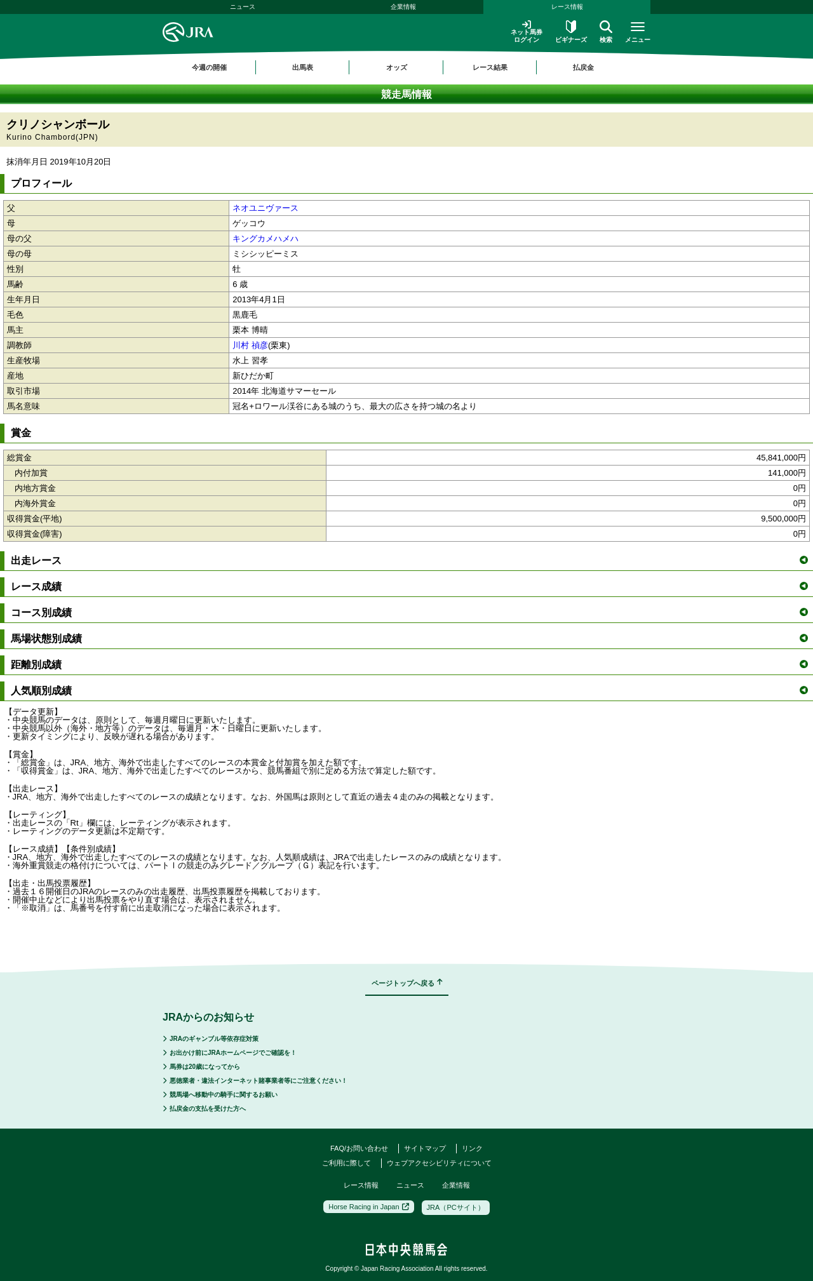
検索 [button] (606, 31)
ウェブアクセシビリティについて (439, 1163)
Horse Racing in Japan (368, 1207)
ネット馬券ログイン (526, 31)
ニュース (242, 6)
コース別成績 (409, 612)
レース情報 (567, 6)
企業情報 (403, 6)
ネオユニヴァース (265, 208)
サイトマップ (425, 1148)
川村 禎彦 (250, 345)
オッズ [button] (396, 67)
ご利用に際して (346, 1163)
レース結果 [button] (490, 67)
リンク (472, 1148)
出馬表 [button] (302, 67)
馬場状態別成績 (409, 638)
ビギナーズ (571, 31)
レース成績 (409, 586)
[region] (406, 67)
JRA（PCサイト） (456, 1207)
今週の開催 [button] (209, 67)
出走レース (409, 560)
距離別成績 (409, 664)
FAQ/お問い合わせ (359, 1148)
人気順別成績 (409, 690)
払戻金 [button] (583, 67)
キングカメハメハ (265, 238)
